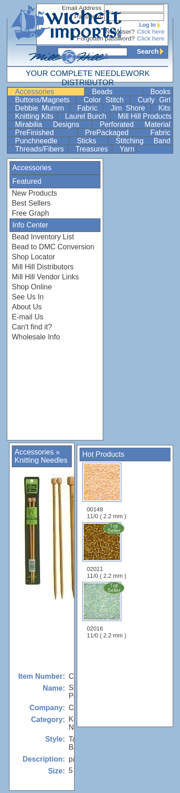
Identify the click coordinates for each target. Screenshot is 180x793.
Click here (151, 31)
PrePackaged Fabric (127, 132)
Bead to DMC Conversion (53, 247)
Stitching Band (143, 141)
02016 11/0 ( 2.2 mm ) (107, 610)
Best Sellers (31, 203)
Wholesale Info (36, 337)
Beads (116, 92)
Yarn (127, 149)
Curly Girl (154, 100)
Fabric (89, 108)
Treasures (92, 149)
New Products (34, 193)
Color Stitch (106, 100)
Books (160, 92)
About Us (27, 307)
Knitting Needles (41, 460)
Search (152, 51)
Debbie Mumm (41, 108)
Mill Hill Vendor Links (45, 277)
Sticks (91, 141)
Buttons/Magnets (44, 100)
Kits (164, 108)
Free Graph (30, 213)
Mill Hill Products (144, 116)
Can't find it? (32, 327)
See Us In (28, 297)
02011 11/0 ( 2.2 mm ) (107, 550)
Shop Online (32, 287)
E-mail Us (27, 317)
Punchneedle (41, 141)
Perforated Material (135, 124)
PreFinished (45, 132)
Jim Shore (129, 108)
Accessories (48, 92)
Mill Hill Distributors (43, 267)
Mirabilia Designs (52, 124)
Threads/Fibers (40, 149)
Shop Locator (33, 257)
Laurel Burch (86, 116)
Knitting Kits (35, 116)
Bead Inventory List (43, 237)
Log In (152, 25)
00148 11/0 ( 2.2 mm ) (106, 491)
